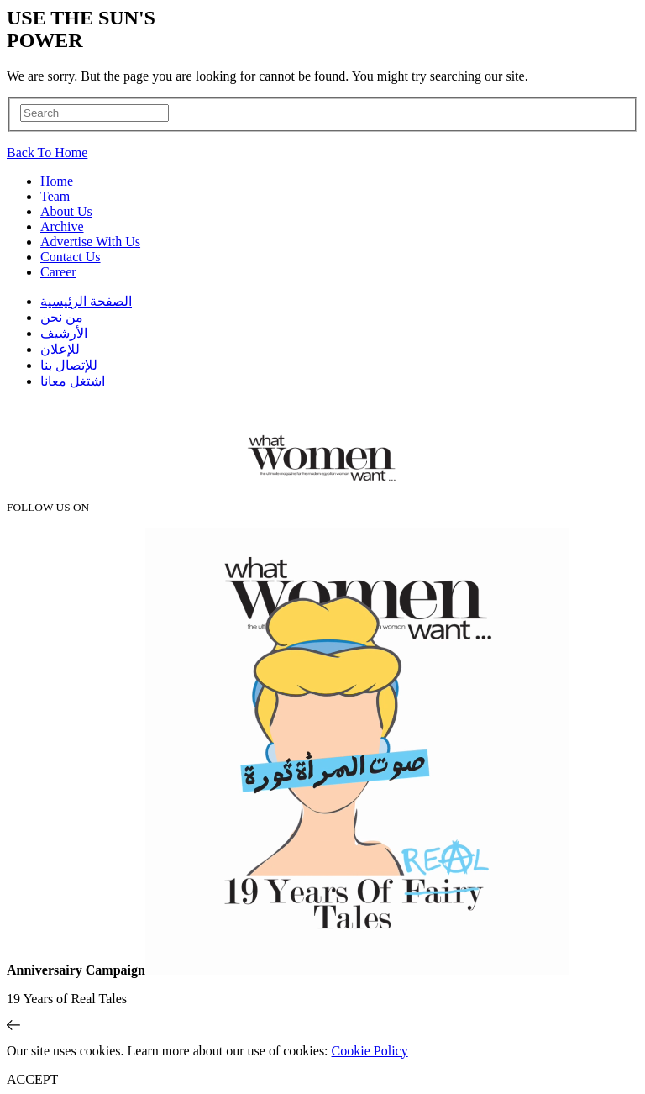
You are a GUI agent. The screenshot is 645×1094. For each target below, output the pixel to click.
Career (58, 272)
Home (56, 181)
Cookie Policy (370, 1051)
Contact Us (70, 257)
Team (55, 196)
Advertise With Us (90, 241)
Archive (62, 226)
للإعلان (60, 349)
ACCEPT (32, 1079)
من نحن (61, 317)
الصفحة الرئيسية (86, 301)
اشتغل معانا (72, 381)
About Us (66, 211)
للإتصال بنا (68, 365)
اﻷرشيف (63, 333)
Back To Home (47, 152)
